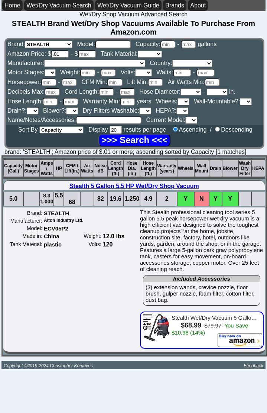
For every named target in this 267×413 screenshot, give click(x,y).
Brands (174, 5)
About (198, 5)
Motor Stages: (31, 72)
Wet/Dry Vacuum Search (58, 5)
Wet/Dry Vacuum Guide (128, 5)
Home (12, 5)
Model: (104, 44)
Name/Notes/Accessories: (74, 120)
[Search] (134, 140)
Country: (181, 63)
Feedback (253, 365)
